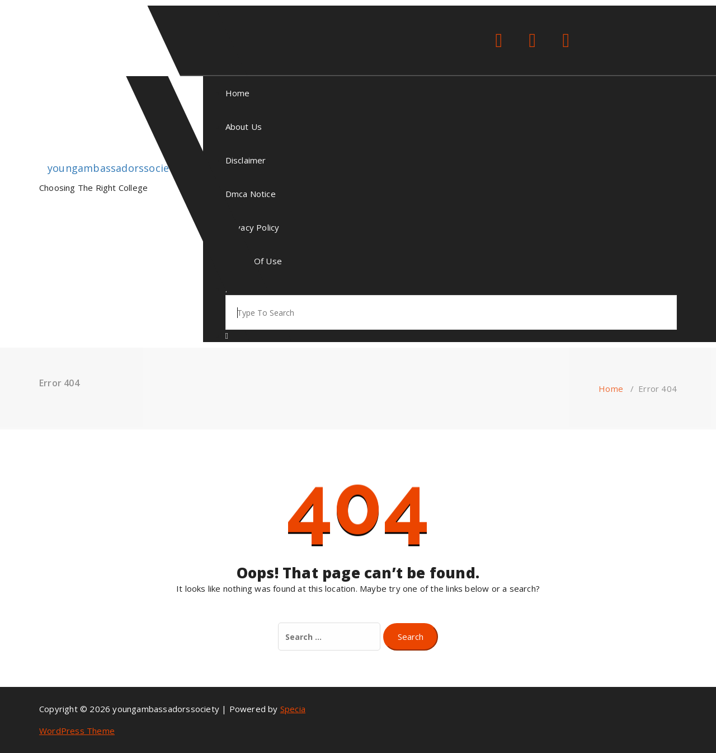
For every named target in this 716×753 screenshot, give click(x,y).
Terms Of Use (253, 260)
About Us (243, 126)
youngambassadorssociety (113, 168)
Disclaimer (245, 160)
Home (237, 93)
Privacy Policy (252, 227)
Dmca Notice (250, 193)
